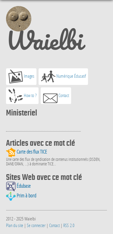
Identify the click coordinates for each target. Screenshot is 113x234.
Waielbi (44, 31)
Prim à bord (21, 195)
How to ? (22, 96)
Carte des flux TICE (26, 151)
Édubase (18, 186)
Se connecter (36, 225)
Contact (56, 96)
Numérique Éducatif (63, 76)
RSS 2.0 (68, 225)
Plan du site (14, 225)
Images (21, 76)
